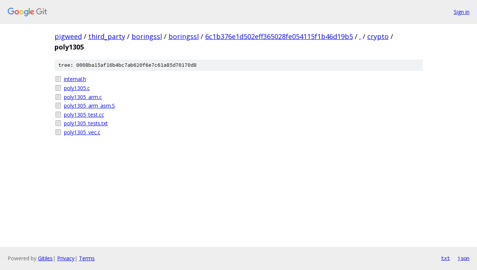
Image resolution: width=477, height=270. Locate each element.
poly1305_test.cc (84, 114)
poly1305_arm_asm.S (89, 105)
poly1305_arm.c (83, 96)
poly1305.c (77, 88)
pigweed (68, 36)
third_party (106, 36)
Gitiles (45, 258)
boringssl (147, 36)
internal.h (75, 78)
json (463, 258)
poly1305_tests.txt (86, 123)
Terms (87, 258)
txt (445, 258)
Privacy (65, 258)
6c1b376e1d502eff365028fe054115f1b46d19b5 (279, 36)
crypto (378, 36)
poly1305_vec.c (82, 132)
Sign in (461, 11)
